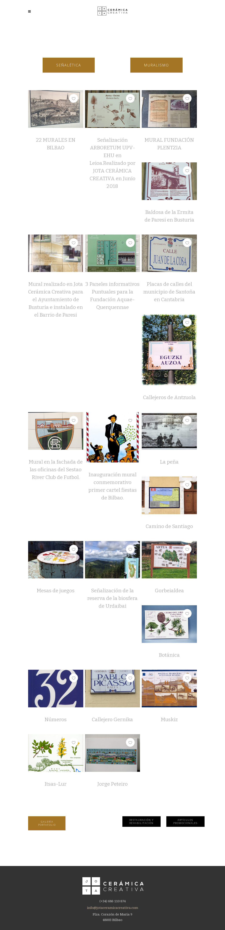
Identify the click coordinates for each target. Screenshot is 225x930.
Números (56, 719)
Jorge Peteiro (112, 784)
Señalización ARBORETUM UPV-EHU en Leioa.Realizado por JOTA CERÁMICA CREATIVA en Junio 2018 (112, 163)
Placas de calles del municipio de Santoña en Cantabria (169, 292)
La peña (169, 462)
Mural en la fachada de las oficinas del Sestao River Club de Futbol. (56, 469)
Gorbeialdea (169, 590)
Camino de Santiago (169, 526)
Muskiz (169, 719)
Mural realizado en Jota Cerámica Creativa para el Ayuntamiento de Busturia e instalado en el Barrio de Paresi (55, 299)
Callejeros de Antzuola (169, 397)
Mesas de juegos (55, 590)
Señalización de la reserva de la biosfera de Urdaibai (112, 598)
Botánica (169, 655)
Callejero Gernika (112, 719)
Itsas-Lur (56, 784)
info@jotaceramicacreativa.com (112, 907)
